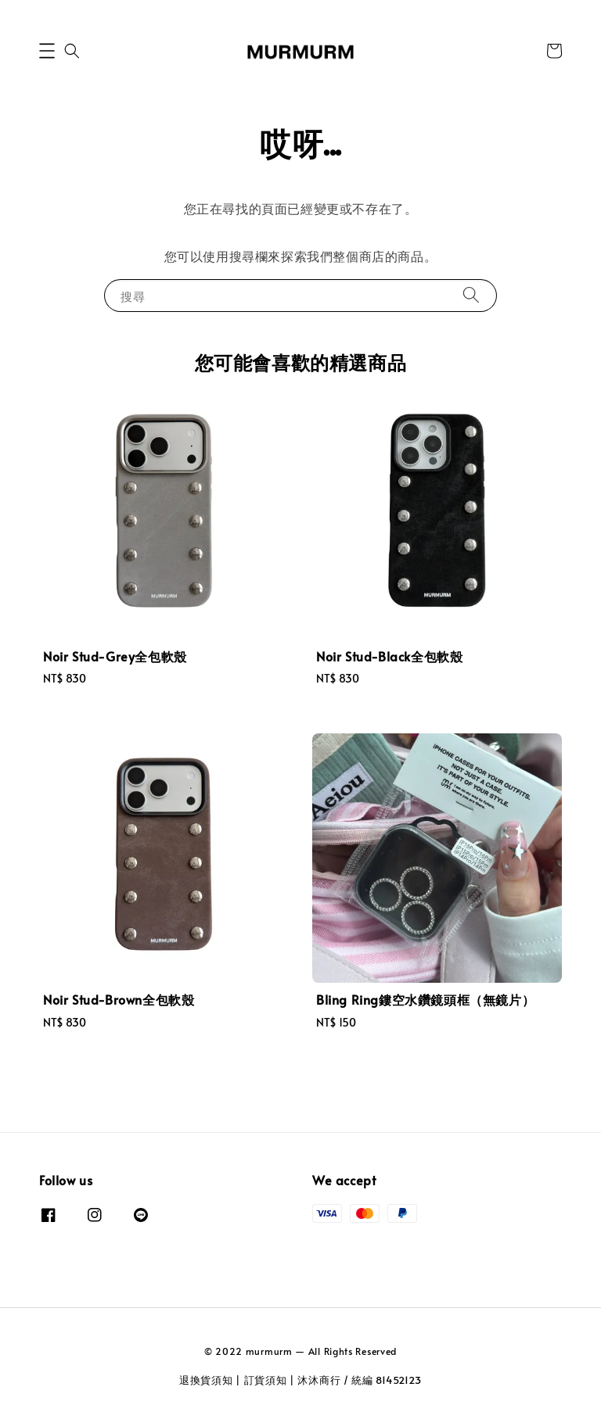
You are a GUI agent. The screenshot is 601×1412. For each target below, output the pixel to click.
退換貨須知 (206, 1380)
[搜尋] (471, 295)
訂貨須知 (265, 1380)
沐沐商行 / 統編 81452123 (359, 1380)
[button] (47, 51)
